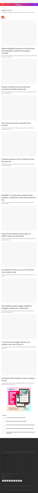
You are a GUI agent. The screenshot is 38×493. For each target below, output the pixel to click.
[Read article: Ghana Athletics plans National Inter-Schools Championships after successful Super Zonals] (4, 433)
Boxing (3, 457)
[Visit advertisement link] (19, 399)
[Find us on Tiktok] (19, 481)
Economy (3, 461)
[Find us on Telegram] (16, 481)
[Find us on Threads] (12, 481)
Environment (4, 465)
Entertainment (4, 464)
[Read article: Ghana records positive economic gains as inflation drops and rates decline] (19, 218)
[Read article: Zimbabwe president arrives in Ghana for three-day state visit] (19, 143)
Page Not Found (6, 7)
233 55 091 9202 (7, 475)
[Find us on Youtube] (7, 481)
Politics (15, 468)
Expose (3, 466)
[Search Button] (35, 4)
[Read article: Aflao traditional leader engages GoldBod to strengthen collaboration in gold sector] (19, 290)
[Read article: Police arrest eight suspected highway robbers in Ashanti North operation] (4, 429)
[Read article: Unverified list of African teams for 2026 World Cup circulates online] (19, 254)
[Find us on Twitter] (5, 481)
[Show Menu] (2, 4)
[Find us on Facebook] (3, 481)
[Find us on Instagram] (21, 481)
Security (26, 460)
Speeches (26, 462)
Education (3, 462)
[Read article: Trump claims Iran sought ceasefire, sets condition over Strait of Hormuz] (19, 326)
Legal (14, 462)
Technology (27, 465)
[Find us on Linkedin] (10, 481)
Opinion (15, 466)
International (16, 461)
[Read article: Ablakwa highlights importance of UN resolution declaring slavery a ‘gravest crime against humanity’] (19, 33)
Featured (3, 468)
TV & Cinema (27, 466)
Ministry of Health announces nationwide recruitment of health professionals (20, 424)
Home (2, 7)
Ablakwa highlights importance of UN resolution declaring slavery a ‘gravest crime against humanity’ (18, 50)
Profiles (26, 457)
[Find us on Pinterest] (14, 481)
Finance (15, 457)
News (14, 465)
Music (14, 464)
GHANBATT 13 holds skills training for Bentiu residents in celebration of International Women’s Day (18, 197)
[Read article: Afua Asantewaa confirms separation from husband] (19, 107)
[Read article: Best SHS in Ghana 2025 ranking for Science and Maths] (4, 422)
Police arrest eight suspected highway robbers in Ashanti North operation (19, 428)
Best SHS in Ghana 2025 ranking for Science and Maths (16, 421)
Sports (26, 464)
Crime (3, 460)
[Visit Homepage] (19, 4)
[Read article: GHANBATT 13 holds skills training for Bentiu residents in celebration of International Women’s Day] (19, 179)
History (15, 460)
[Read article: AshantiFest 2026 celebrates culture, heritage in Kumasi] (19, 362)
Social (26, 461)
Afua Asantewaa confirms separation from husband (15, 417)
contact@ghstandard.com (8, 476)
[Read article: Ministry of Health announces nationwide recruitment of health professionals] (19, 71)
